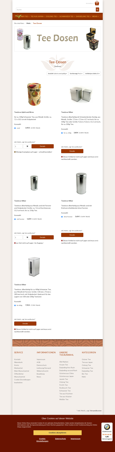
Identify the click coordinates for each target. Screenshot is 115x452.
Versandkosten (96, 411)
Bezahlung (41, 374)
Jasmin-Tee (63, 379)
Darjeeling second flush (68, 370)
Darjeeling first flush (67, 367)
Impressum (41, 359)
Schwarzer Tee (67, 16)
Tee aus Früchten (66, 394)
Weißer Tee (63, 399)
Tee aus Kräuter (65, 396)
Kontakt (17, 359)
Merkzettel (18, 368)
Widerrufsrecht (42, 371)
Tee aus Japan (38, 16)
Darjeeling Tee (83, 16)
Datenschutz (41, 365)
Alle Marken (63, 362)
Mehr (95, 16)
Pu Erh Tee (63, 385)
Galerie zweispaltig (57, 73)
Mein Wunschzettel (21, 371)
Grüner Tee (23, 16)
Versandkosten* (30, 142)
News (39, 377)
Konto (16, 365)
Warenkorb (18, 362)
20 (92, 73)
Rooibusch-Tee (65, 388)
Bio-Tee (85, 374)
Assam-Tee (63, 365)
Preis (76, 73)
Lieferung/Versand (44, 368)
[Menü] (111, 424)
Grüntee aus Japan (66, 376)
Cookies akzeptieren (57, 433)
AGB (38, 362)
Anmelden (90, 3)
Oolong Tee (52, 16)
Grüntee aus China (66, 373)
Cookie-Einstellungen (42, 440)
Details (42, 146)
